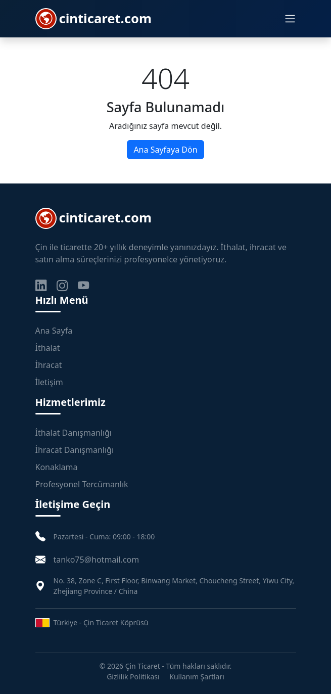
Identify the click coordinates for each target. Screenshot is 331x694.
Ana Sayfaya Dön (165, 149)
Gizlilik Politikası (133, 676)
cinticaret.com (93, 18)
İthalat (47, 347)
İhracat (48, 365)
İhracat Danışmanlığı (74, 449)
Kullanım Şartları (196, 676)
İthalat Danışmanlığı (73, 432)
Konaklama (56, 467)
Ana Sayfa (54, 330)
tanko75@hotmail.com (96, 559)
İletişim (49, 382)
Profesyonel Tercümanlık (81, 484)
